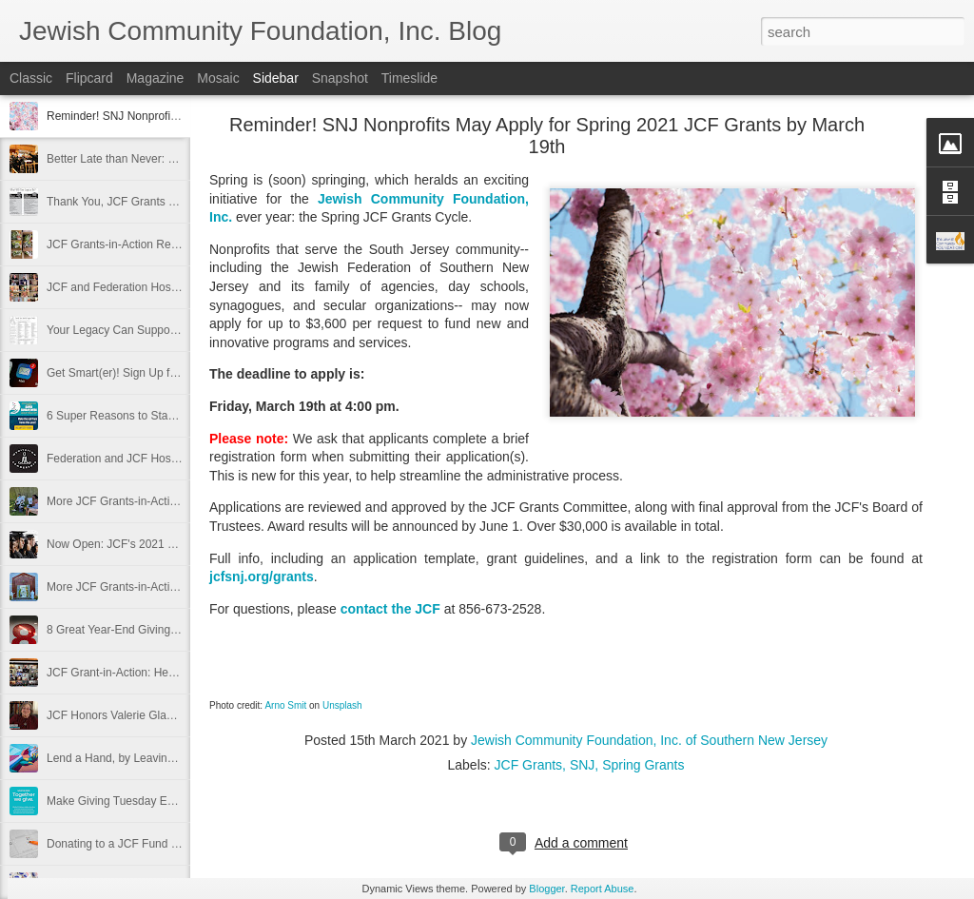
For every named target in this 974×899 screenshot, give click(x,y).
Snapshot (340, 78)
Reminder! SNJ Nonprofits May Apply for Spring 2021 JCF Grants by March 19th (547, 135)
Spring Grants (643, 764)
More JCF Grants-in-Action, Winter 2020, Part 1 (167, 587)
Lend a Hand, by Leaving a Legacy (135, 758)
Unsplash (342, 705)
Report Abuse (602, 888)
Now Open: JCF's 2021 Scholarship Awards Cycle (173, 544)
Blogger (546, 888)
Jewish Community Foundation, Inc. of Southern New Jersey (649, 740)
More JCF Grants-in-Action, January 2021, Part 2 (171, 501)
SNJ (582, 764)
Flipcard (89, 78)
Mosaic (218, 78)
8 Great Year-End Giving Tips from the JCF (155, 629)
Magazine (156, 78)
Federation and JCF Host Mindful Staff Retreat (164, 458)
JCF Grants (529, 764)
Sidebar (276, 78)
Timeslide (409, 78)
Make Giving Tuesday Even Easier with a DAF (163, 801)
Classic (31, 78)
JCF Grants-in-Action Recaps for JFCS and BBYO (174, 244)
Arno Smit (285, 705)
